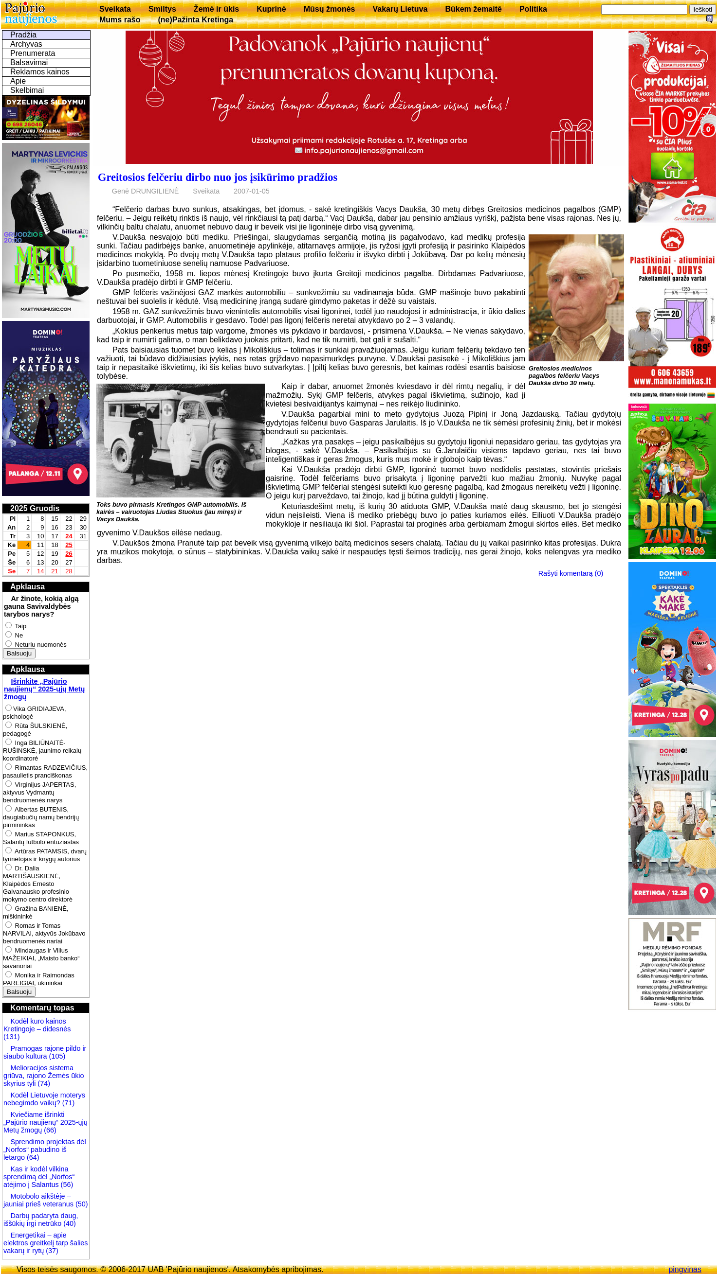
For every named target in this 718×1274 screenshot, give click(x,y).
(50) (81, 1204)
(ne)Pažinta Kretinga (195, 20)
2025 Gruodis (34, 508)
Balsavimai (29, 62)
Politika (533, 9)
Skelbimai (27, 90)
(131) (11, 1037)
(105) (56, 1056)
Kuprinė (271, 9)
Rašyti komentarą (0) (571, 573)
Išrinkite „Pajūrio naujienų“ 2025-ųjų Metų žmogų (44, 689)
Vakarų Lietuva (399, 9)
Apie (18, 81)
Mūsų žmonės (329, 9)
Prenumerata (32, 53)
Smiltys (162, 9)
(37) (51, 1251)
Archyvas (26, 44)
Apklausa (27, 587)
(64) (32, 1157)
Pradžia (23, 35)
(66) (50, 1130)
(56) (66, 1184)
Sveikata (115, 9)
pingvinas (684, 1269)
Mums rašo (119, 20)
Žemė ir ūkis (216, 9)
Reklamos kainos (40, 72)
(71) (67, 1103)
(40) (68, 1223)
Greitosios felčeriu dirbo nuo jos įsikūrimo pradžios (217, 177)
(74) (43, 1083)
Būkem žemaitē (473, 9)
